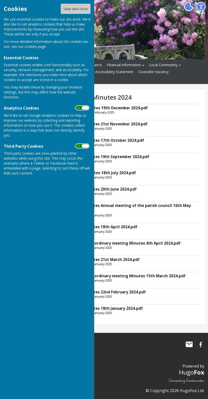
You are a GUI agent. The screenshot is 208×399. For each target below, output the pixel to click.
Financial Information (124, 64)
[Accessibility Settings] (201, 6)
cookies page (35, 46)
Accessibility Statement (114, 71)
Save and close (75, 8)
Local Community (163, 64)
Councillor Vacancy (153, 71)
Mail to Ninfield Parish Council (189, 344)
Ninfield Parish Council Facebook (200, 344)
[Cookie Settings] (189, 6)
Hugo (191, 372)
